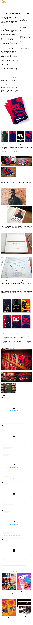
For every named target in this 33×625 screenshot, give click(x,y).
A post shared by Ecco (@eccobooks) (9, 421)
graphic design (27, 48)
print (30, 48)
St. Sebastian (17, 340)
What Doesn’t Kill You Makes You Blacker (17, 13)
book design (24, 48)
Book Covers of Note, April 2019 (23, 20)
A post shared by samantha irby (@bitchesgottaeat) (10, 478)
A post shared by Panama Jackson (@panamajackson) (10, 535)
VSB (13, 22)
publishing (21, 49)
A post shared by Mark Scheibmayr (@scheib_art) (9, 450)
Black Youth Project (24, 616)
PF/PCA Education (24, 591)
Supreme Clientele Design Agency (4, 1)
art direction (21, 48)
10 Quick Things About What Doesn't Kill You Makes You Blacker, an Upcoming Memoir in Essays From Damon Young (25, 24)
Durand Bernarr (9, 617)
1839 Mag (15, 22)
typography (23, 49)
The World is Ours (8, 591)
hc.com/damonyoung (12, 69)
